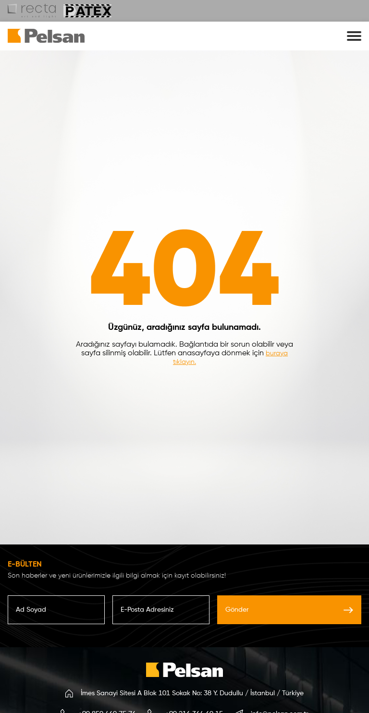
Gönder (289, 609)
